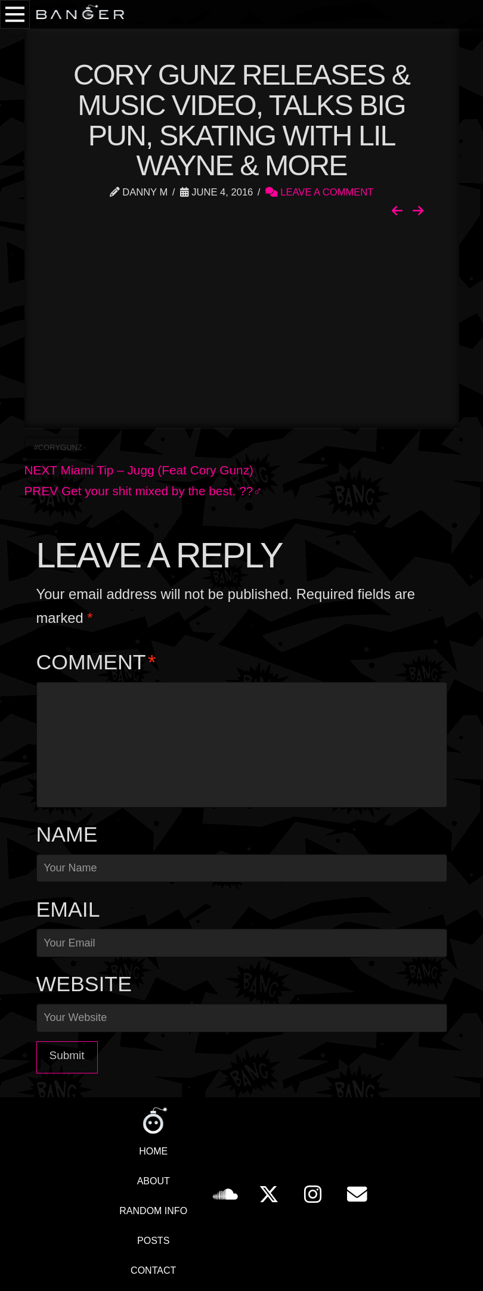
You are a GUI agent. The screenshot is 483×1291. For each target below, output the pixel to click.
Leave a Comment (319, 192)
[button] (15, 14)
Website (84, 984)
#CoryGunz (58, 447)
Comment (96, 662)
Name (67, 834)
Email (68, 909)
